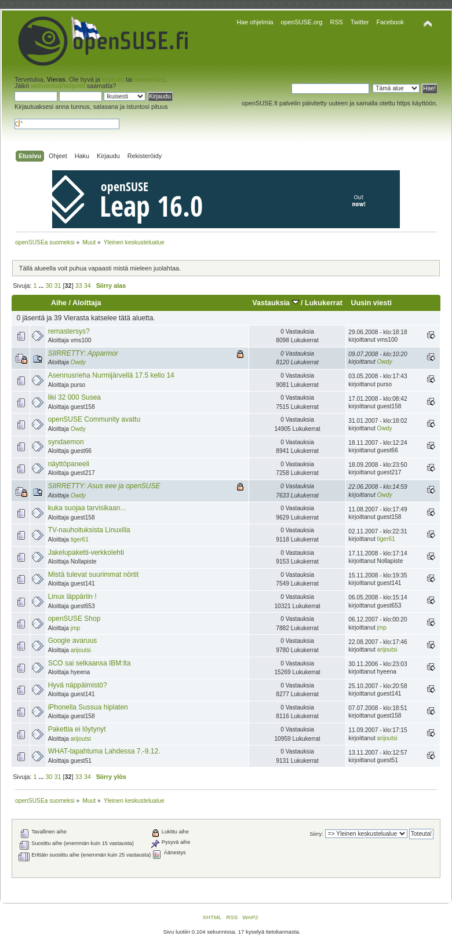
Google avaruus (72, 641)
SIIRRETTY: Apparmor (83, 353)
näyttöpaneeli (68, 464)
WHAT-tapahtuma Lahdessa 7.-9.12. (104, 751)
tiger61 (80, 539)
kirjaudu (113, 79)
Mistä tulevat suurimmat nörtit (93, 574)
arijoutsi (81, 650)
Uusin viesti (371, 303)
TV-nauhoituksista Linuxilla (89, 530)
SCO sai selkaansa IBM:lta (89, 663)
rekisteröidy (149, 79)
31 (57, 285)
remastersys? (69, 331)
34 (87, 285)
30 (49, 285)
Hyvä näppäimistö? (77, 685)
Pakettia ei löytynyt (77, 729)
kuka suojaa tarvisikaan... (87, 508)
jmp (75, 628)
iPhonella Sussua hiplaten (88, 707)
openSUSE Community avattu (94, 419)
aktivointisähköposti (58, 85)
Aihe (59, 303)
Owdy (78, 362)
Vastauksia (275, 303)
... (42, 285)
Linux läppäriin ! (72, 596)
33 (78, 285)
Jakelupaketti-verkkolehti (86, 552)
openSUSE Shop (74, 619)
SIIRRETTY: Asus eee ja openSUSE (104, 486)
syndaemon (66, 442)
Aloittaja (86, 303)
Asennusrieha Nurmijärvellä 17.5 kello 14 (111, 375)
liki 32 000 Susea (74, 397)
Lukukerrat (323, 303)
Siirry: (316, 834)
